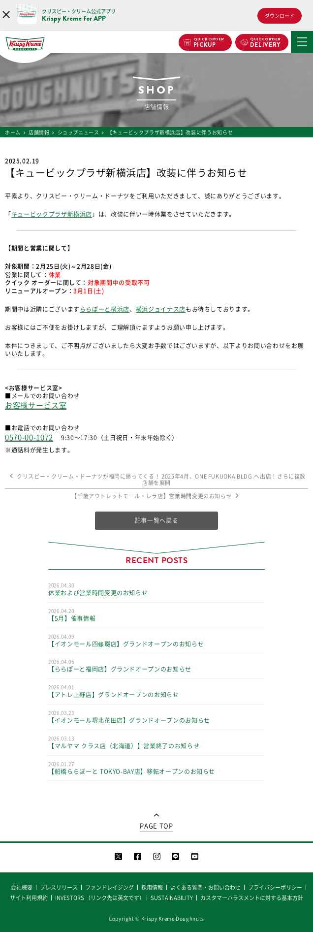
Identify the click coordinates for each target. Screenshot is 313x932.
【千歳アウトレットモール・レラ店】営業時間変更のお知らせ (156, 496)
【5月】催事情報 (156, 614)
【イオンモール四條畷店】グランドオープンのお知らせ (156, 640)
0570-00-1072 (29, 437)
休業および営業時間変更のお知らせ (156, 589)
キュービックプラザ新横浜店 (51, 214)
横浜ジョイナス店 (161, 309)
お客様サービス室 (35, 405)
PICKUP (208, 42)
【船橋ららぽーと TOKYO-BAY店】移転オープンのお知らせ (156, 767)
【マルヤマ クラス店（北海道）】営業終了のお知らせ (156, 742)
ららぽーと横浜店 (104, 309)
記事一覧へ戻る (157, 520)
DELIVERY (265, 42)
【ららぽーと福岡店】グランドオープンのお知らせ (156, 665)
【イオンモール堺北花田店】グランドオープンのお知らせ (156, 716)
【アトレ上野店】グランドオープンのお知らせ (156, 691)
